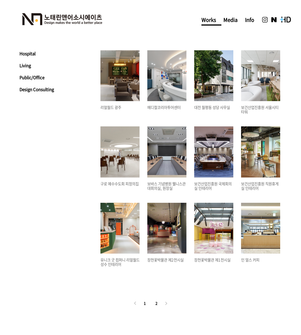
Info (249, 20)
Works (208, 21)
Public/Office (31, 77)
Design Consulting (36, 89)
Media (230, 20)
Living (25, 65)
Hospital (27, 54)
